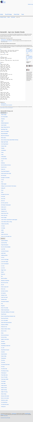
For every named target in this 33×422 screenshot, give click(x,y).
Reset (27, 53)
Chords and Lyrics (3, 39)
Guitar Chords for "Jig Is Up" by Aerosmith (6, 107)
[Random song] (30, 4)
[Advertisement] (16, 25)
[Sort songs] (3, 112)
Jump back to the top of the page (5, 417)
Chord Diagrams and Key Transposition (6, 40)
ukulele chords (14, 413)
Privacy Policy (6, 415)
